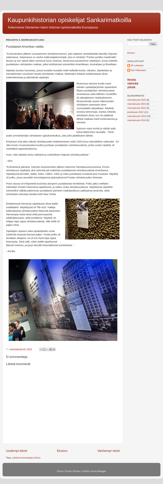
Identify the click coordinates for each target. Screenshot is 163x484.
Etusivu (62, 451)
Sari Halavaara (138, 70)
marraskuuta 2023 (136, 108)
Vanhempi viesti (108, 451)
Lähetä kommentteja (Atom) (26, 457)
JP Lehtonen (137, 65)
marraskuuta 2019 (136, 116)
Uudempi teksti (16, 451)
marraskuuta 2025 (136, 100)
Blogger (102, 471)
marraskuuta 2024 (136, 104)
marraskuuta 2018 (136, 120)
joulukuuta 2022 (135, 112)
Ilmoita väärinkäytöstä (132, 83)
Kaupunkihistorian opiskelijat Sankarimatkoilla (69, 20)
